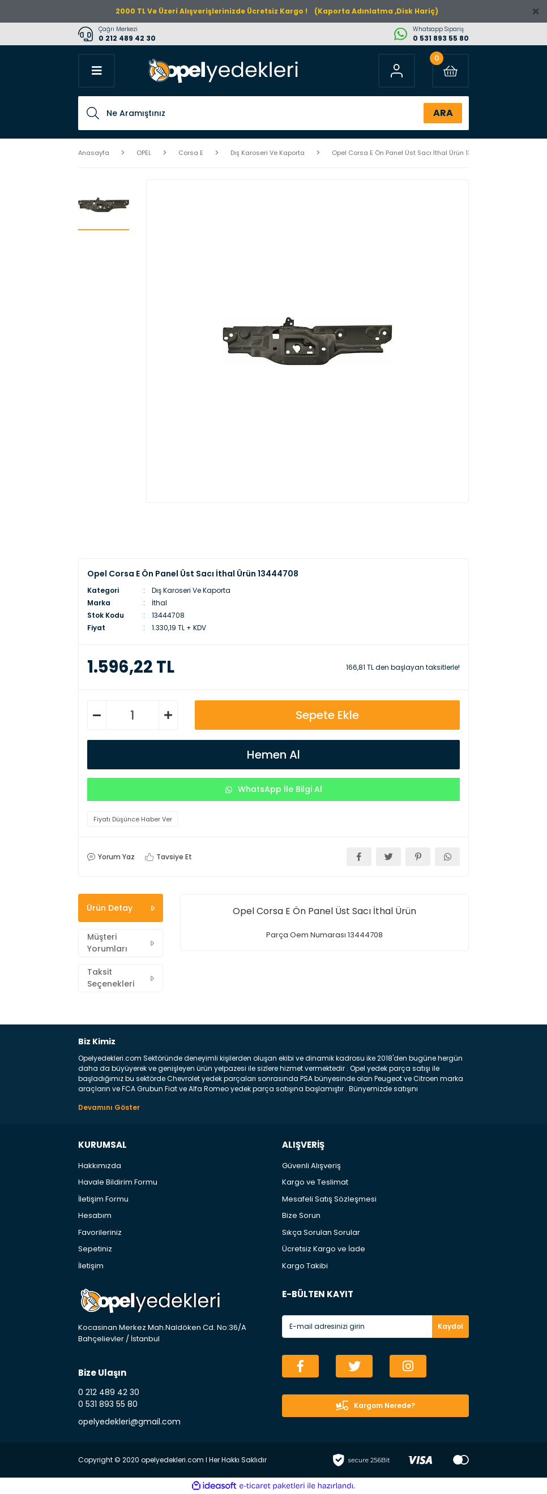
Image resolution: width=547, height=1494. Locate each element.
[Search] (273, 113)
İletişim (91, 1265)
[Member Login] (396, 71)
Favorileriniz (100, 1232)
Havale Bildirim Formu (117, 1182)
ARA (443, 112)
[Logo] (222, 71)
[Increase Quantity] (168, 715)
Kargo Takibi (305, 1265)
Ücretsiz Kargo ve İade (323, 1248)
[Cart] (450, 71)
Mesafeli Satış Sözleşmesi (329, 1199)
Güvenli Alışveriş (311, 1165)
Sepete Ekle (327, 715)
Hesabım (95, 1215)
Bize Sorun (301, 1215)
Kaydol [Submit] (450, 1326)
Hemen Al (273, 755)
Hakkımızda (99, 1165)
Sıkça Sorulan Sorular (321, 1232)
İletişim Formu (103, 1199)
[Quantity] (132, 715)
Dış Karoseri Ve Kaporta (191, 590)
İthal (159, 603)
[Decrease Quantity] (97, 715)
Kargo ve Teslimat (315, 1182)
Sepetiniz (95, 1248)
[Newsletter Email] (375, 1326)
